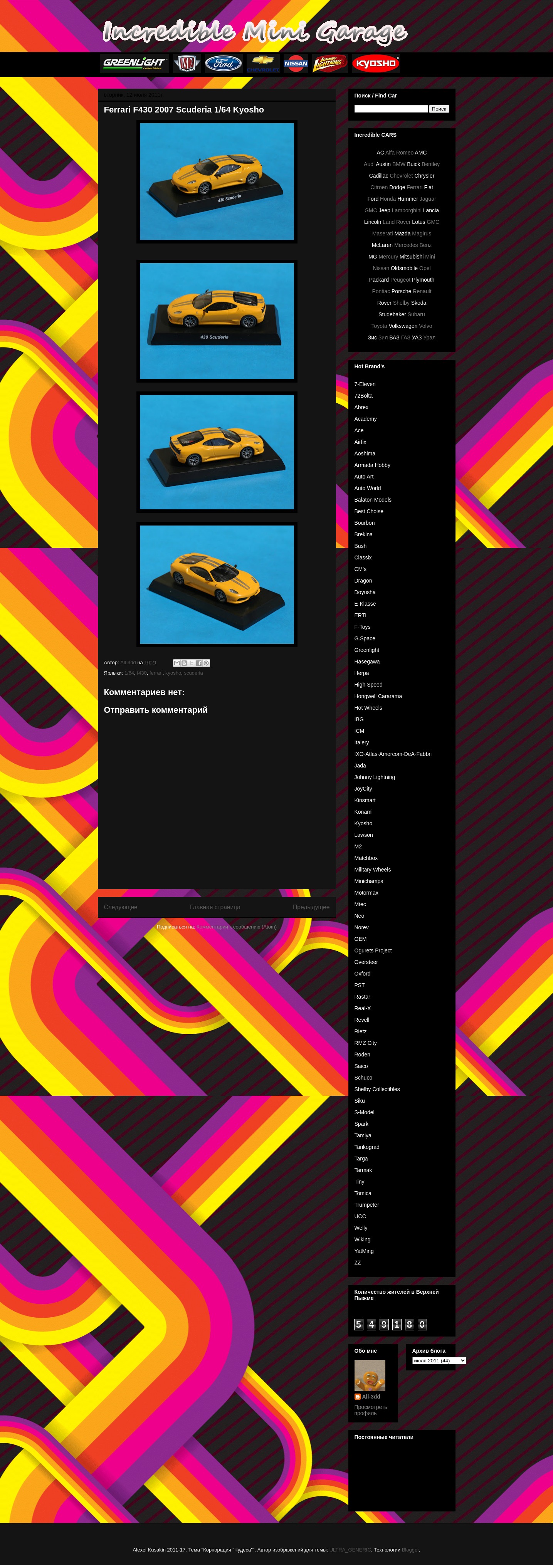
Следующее (121, 907)
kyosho (173, 673)
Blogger (410, 1550)
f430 (141, 673)
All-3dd (371, 1397)
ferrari (156, 673)
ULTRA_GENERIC (350, 1550)
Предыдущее (311, 907)
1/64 (129, 673)
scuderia (193, 673)
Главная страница (215, 907)
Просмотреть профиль (371, 1410)
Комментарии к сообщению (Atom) (237, 927)
